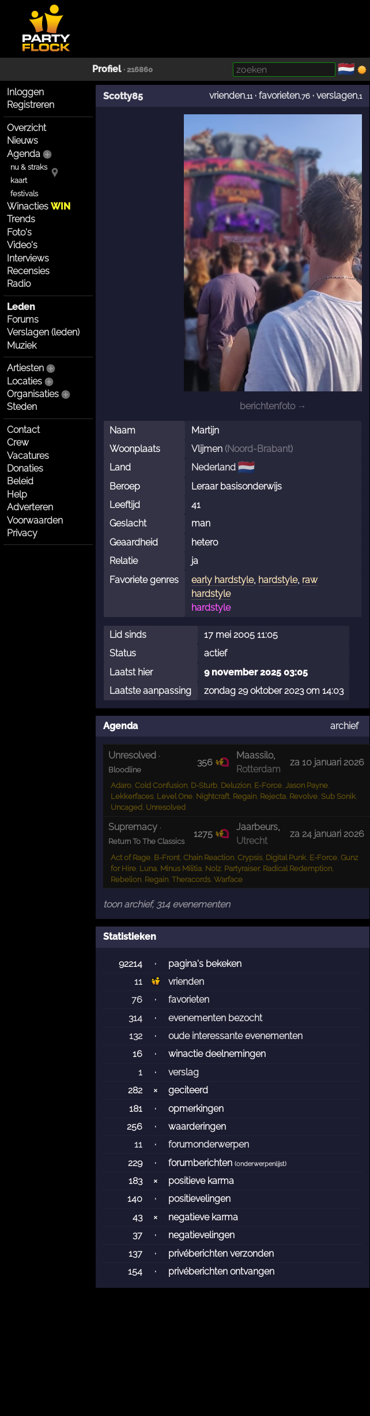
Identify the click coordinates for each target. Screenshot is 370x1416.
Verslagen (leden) (43, 332)
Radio (19, 283)
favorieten (279, 95)
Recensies (28, 271)
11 (138, 981)
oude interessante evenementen (235, 1035)
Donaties (25, 468)
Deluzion (236, 785)
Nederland (213, 467)
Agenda (23, 153)
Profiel (106, 68)
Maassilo (254, 755)
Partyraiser (241, 868)
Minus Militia (181, 868)
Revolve (303, 796)
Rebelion (126, 879)
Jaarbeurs (257, 826)
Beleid (20, 481)
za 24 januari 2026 (327, 833)
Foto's (19, 232)
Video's (22, 245)
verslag (183, 1072)
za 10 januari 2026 (327, 762)
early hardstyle (222, 579)
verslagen (336, 95)
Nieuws (22, 140)
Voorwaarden (35, 520)
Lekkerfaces (132, 796)
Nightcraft (212, 796)
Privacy (22, 533)
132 (135, 1035)
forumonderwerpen (208, 1144)
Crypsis (249, 857)
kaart (18, 180)
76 (136, 999)
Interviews (28, 258)
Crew (18, 442)
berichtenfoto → (273, 406)
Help (17, 494)
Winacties (38, 206)
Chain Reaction (208, 857)
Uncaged (126, 807)
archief (344, 725)
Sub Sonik (338, 796)
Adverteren (30, 507)
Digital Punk (286, 857)
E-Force (268, 785)
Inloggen (25, 92)
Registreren (30, 104)
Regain (244, 796)
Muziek (21, 345)
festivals (24, 193)
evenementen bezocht (215, 1018)
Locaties (24, 381)
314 (135, 1018)
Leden (21, 306)
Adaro (121, 785)
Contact (23, 429)
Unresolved (166, 807)
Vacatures (28, 455)
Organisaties (33, 393)
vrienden (227, 95)
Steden (22, 406)
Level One (174, 796)
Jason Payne (306, 785)
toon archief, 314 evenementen (166, 904)
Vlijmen (206, 448)
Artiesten (25, 368)
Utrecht (251, 840)
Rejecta (273, 796)
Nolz (213, 868)
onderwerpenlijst (260, 1164)
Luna (148, 868)
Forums (23, 319)
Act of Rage (130, 857)
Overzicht (26, 127)
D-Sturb (204, 785)
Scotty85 (123, 96)
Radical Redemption (297, 868)
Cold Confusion (161, 785)
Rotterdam (258, 769)
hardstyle (277, 579)
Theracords (191, 879)
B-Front (167, 857)
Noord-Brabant (258, 448)
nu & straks (28, 167)
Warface (228, 879)
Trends (21, 219)
